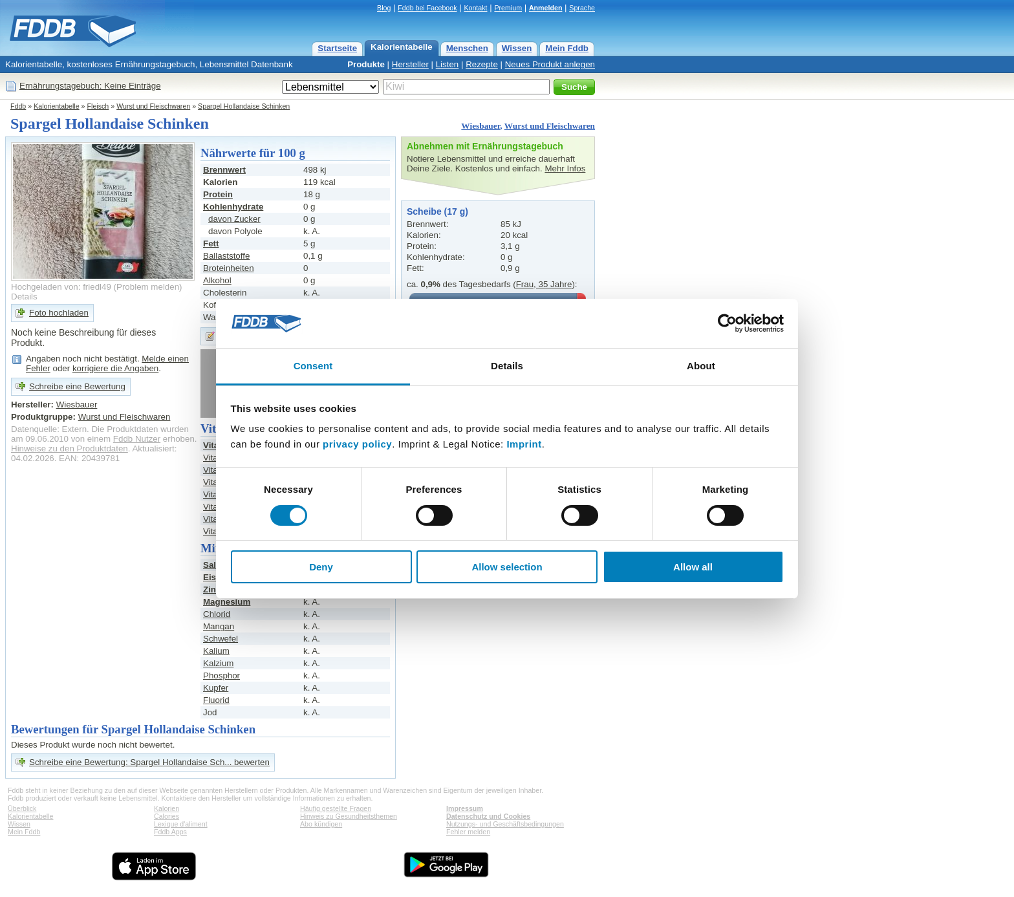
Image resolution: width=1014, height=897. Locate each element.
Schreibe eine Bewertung (77, 386)
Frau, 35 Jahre (544, 284)
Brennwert (224, 170)
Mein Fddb (566, 48)
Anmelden (546, 8)
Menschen (467, 48)
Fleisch (98, 106)
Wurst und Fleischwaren (153, 106)
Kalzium (218, 663)
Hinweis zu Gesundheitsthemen (348, 816)
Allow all (693, 566)
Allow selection (506, 566)
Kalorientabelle (402, 47)
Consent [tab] (313, 365)
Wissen (517, 48)
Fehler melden (468, 832)
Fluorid (216, 700)
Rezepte (482, 64)
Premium (508, 8)
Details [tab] (507, 365)
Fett (211, 243)
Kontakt (475, 8)
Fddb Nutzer (136, 439)
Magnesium (226, 602)
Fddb (18, 106)
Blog (384, 8)
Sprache (582, 8)
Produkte (366, 64)
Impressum (464, 808)
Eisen (214, 577)
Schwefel (220, 638)
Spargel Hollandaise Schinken (244, 106)
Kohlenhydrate (233, 206)
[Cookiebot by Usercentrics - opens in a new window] (727, 323)
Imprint (523, 443)
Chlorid (216, 614)
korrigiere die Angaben (115, 368)
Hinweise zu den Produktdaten (69, 448)
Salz (212, 565)
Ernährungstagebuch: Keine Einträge (90, 86)
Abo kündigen (321, 824)
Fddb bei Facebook (427, 8)
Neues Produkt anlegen (550, 64)
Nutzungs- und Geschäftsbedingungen (505, 824)
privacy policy (357, 443)
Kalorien (166, 808)
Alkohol (217, 280)
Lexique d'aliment (181, 824)
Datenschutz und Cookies (488, 816)
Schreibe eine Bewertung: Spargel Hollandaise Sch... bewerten (149, 762)
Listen (447, 64)
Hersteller (410, 64)
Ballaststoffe (226, 256)
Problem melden (147, 287)
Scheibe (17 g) (437, 211)
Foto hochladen (59, 313)
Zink (212, 589)
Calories (166, 816)
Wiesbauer (480, 126)
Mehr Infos (565, 168)
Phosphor (221, 675)
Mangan (218, 626)
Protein (218, 194)
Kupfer (215, 688)
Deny (321, 566)
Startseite (337, 48)
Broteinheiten (228, 268)
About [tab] (701, 365)
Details (24, 296)
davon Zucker (234, 219)
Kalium (216, 651)
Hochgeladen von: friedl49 (61, 287)
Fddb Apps (170, 832)
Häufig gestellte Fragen (335, 808)
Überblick (22, 808)
